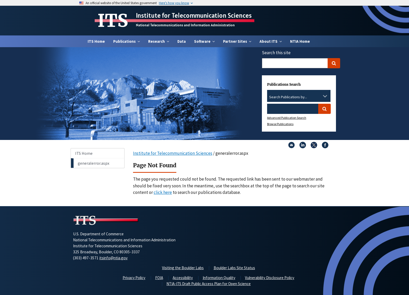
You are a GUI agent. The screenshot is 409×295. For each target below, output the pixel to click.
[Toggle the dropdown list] (325, 96)
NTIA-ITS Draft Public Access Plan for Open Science (208, 283)
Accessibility (183, 277)
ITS (113, 21)
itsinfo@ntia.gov (113, 257)
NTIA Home (300, 41)
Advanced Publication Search (286, 118)
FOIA (159, 277)
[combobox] (298, 97)
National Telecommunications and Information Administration (185, 25)
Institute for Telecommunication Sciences (194, 15)
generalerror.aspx (93, 163)
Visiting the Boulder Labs (183, 267)
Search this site (276, 53)
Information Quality (219, 277)
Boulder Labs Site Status (234, 267)
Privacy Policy (134, 277)
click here (163, 192)
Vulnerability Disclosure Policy (269, 277)
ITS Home (96, 41)
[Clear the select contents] (318, 96)
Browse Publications (280, 124)
